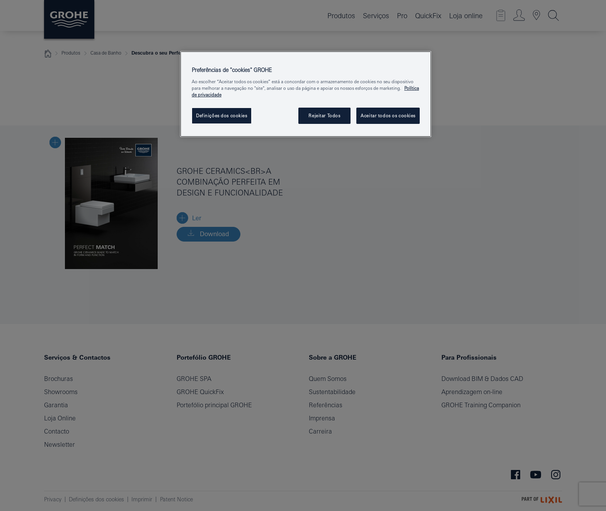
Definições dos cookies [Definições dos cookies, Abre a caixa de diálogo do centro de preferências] (221, 115)
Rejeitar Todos (324, 115)
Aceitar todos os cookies (388, 115)
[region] (305, 94)
